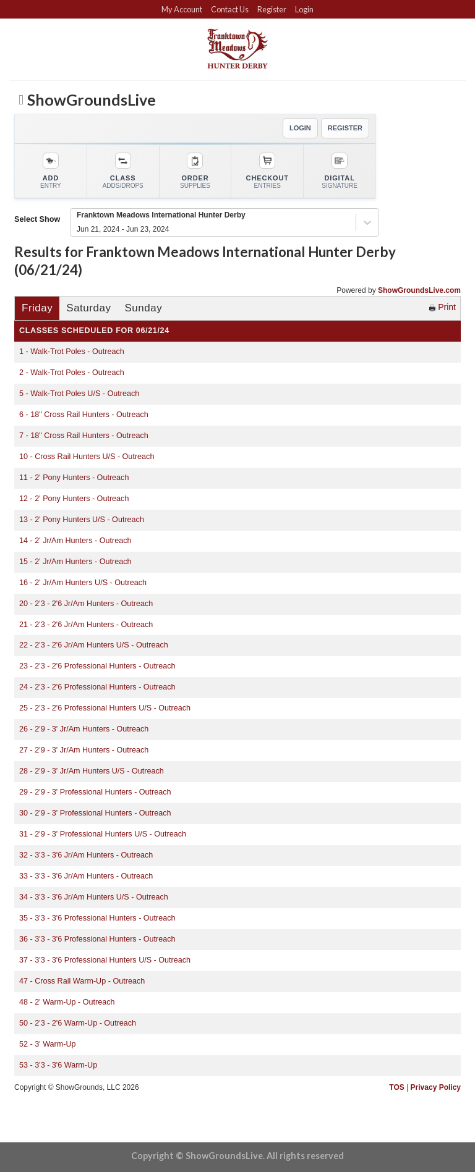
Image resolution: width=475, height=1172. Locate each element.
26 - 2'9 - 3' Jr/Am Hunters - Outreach (83, 729)
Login (304, 9)
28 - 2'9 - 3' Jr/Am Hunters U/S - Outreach (91, 771)
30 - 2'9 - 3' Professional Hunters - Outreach (95, 813)
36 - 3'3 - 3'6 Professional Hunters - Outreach (97, 939)
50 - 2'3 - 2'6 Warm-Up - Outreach (77, 1023)
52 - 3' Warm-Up (47, 1044)
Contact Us (230, 9)
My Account (181, 9)
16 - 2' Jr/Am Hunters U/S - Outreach (83, 582)
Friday (37, 308)
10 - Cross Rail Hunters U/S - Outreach (86, 456)
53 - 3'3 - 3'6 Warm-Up (58, 1065)
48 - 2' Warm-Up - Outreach (67, 1002)
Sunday (143, 308)
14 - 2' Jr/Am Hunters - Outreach (75, 540)
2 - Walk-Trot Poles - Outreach (71, 372)
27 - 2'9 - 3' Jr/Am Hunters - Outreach (83, 750)
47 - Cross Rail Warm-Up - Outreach (82, 981)
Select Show (37, 219)
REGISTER (345, 128)
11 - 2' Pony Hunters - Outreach (74, 477)
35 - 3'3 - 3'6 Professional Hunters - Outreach (97, 918)
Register (271, 9)
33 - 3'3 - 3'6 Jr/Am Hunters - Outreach (86, 876)
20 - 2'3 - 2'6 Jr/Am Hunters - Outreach (86, 603)
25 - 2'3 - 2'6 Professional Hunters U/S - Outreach (104, 708)
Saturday (88, 308)
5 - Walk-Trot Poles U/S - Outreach (79, 393)
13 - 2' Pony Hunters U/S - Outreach (81, 519)
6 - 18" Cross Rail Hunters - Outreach (83, 414)
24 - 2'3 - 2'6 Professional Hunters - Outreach (97, 687)
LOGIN (300, 128)
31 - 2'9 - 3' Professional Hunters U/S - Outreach (102, 834)
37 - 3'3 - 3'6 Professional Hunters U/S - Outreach (104, 960)
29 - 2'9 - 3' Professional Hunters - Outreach (95, 792)
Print (442, 307)
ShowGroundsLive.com (419, 290)
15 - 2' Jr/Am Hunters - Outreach (75, 561)
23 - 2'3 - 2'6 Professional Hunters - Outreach (97, 666)
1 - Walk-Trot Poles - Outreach (71, 351)
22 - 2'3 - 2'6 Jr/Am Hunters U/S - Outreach (93, 645)
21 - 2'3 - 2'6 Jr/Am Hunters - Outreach (86, 624)
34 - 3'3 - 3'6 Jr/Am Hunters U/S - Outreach (93, 897)
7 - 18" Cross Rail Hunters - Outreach (83, 435)
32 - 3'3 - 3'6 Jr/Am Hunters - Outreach (86, 855)
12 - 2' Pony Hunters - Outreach (74, 498)
